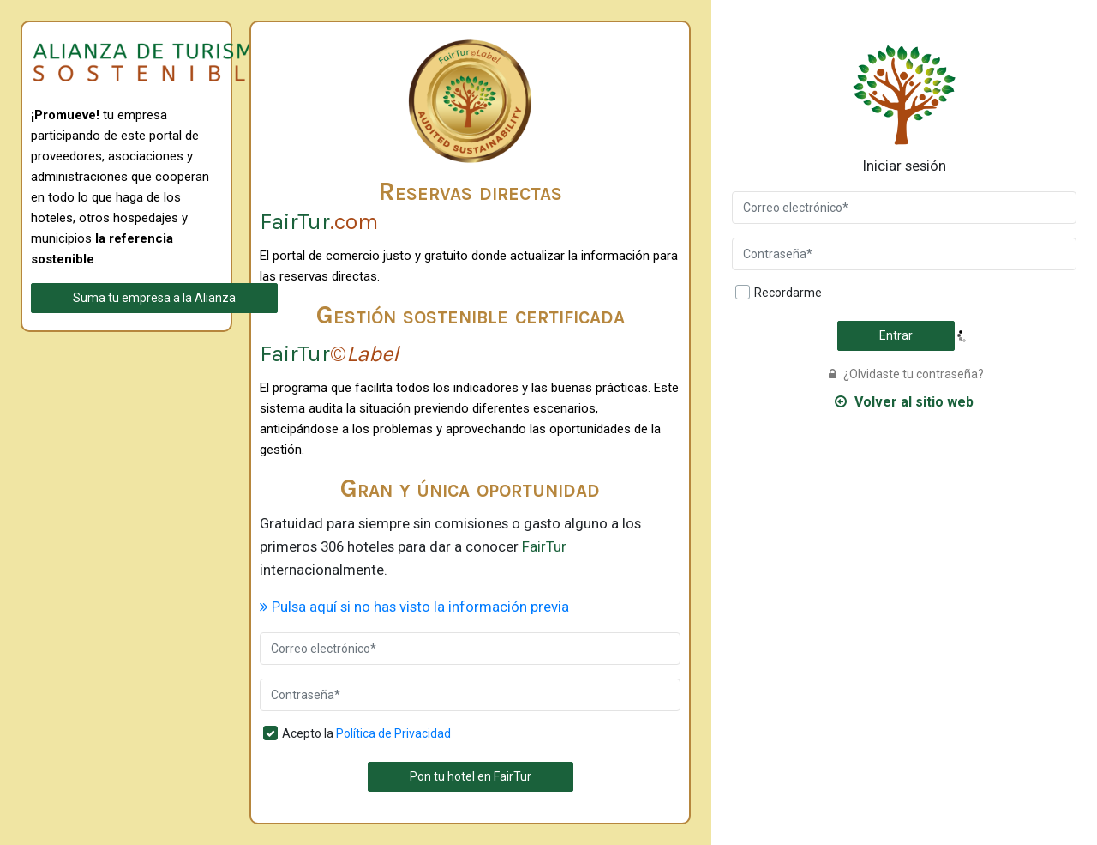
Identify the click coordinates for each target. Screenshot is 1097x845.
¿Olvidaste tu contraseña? (906, 374)
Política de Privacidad (393, 733)
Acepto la (366, 733)
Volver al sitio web (904, 402)
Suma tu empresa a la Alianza (154, 298)
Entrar (896, 335)
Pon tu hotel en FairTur (470, 776)
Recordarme (788, 292)
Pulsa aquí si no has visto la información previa (414, 606)
